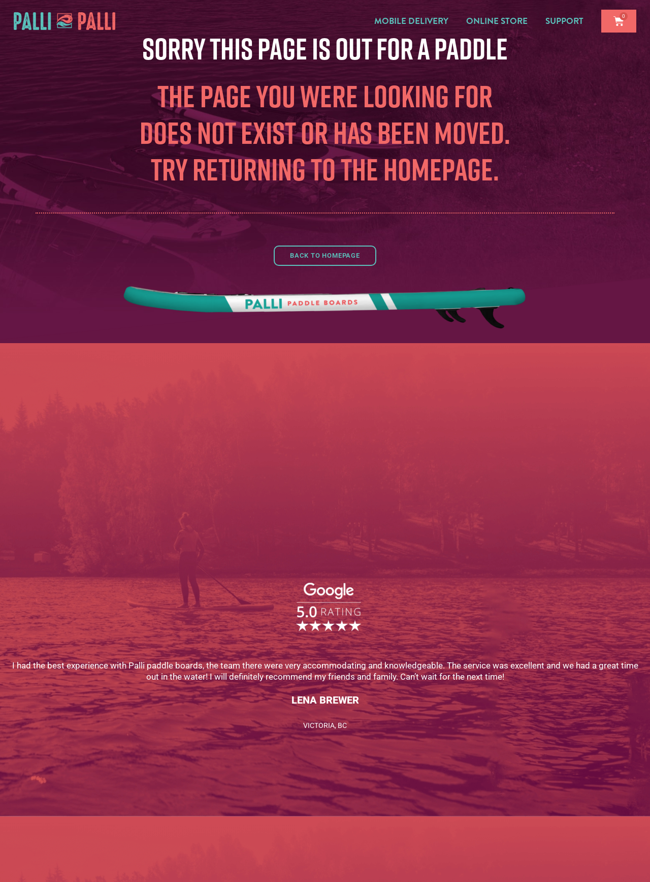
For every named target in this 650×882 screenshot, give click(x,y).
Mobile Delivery (413, 21)
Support (567, 21)
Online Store (499, 21)
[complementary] (627, 859)
